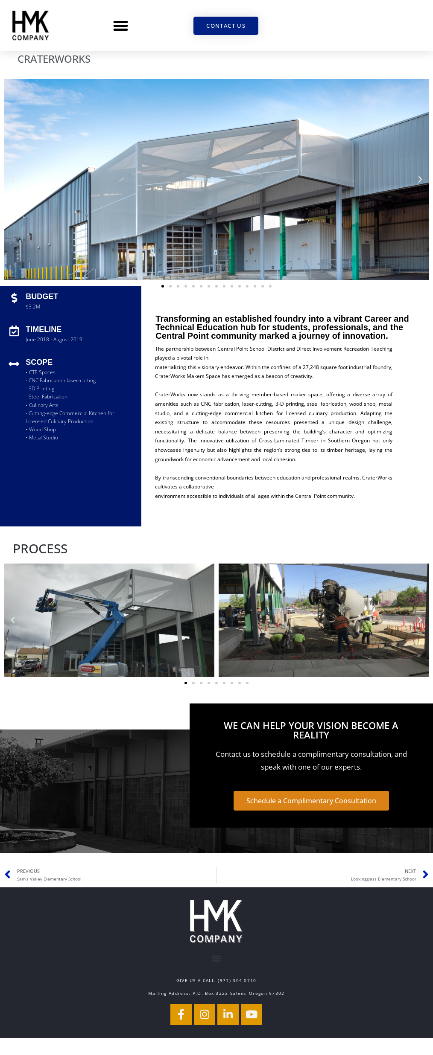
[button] (121, 26)
